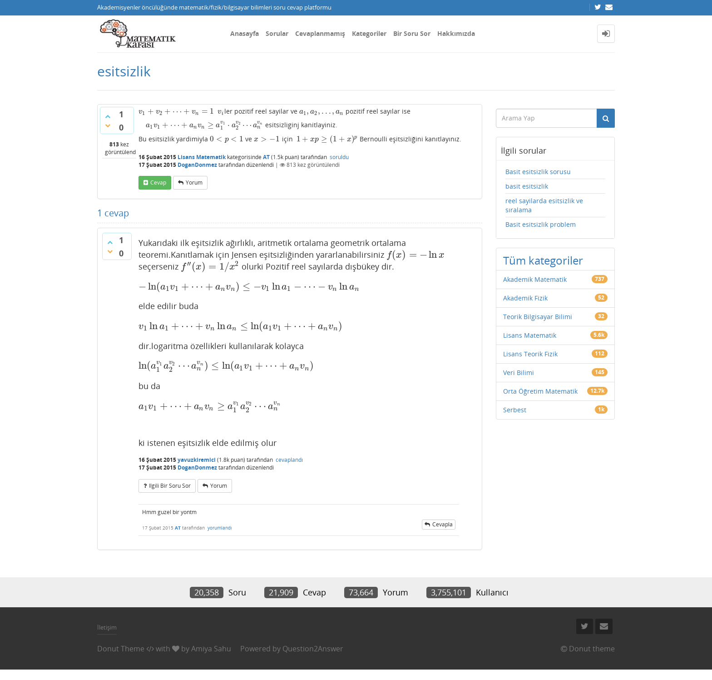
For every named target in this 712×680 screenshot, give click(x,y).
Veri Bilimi (518, 372)
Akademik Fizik (525, 298)
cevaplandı (289, 460)
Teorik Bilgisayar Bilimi (537, 316)
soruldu (339, 157)
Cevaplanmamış (320, 33)
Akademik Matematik (535, 279)
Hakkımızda (456, 33)
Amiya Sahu (211, 649)
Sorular (277, 33)
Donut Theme (120, 649)
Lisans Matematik (202, 157)
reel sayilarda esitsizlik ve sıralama (544, 205)
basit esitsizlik (526, 186)
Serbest (514, 409)
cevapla (442, 524)
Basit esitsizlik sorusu (538, 171)
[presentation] (176, 111)
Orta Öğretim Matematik (540, 391)
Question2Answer (312, 649)
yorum (194, 182)
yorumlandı (220, 528)
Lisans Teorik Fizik (530, 354)
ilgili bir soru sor (170, 486)
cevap (158, 182)
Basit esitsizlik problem (540, 224)
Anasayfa (244, 33)
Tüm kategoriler (543, 260)
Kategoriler (369, 33)
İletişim (107, 627)
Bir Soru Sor (411, 33)
